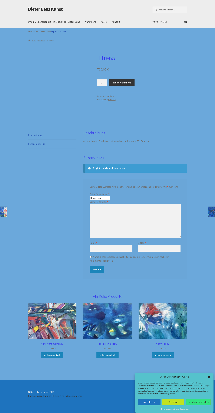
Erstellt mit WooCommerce (67, 395)
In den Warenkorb (122, 82)
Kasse (104, 21)
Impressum (184, 409)
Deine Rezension (99, 201)
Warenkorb (90, 21)
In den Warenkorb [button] (52, 355)
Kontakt (116, 21)
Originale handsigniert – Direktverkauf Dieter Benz (54, 21)
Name (93, 242)
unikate (41, 40)
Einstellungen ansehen (198, 402)
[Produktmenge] (102, 82)
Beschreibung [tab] (35, 135)
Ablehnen (173, 402)
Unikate (112, 99)
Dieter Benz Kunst (45, 9)
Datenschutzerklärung (170, 409)
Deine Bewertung (99, 194)
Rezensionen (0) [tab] (36, 143)
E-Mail (142, 242)
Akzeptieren (149, 402)
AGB (64, 31)
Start (34, 40)
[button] (209, 376)
